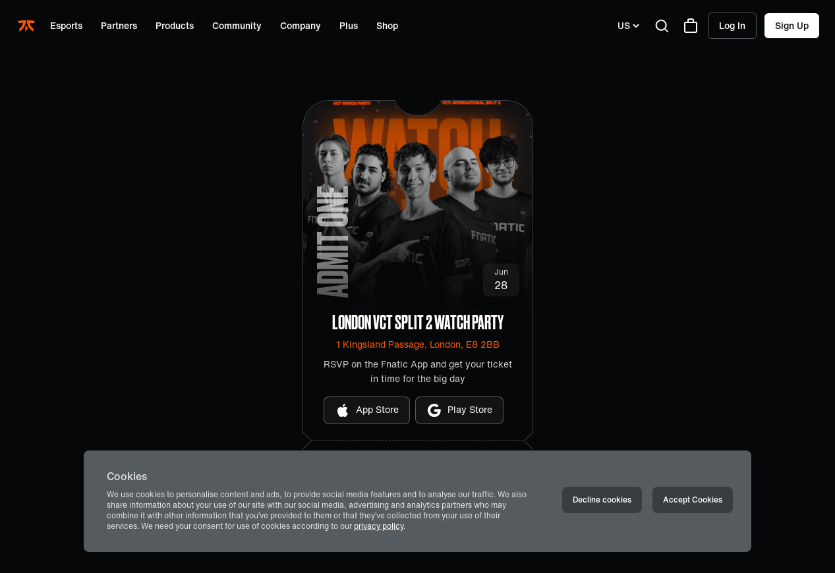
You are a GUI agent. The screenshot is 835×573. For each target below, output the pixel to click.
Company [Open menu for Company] (300, 25)
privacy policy (378, 526)
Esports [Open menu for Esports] (66, 25)
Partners (119, 25)
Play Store (459, 410)
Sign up (792, 25)
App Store (367, 410)
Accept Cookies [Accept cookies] (692, 499)
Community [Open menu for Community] (237, 25)
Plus (348, 25)
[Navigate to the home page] (28, 26)
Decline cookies (602, 499)
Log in (732, 25)
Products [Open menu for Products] (175, 25)
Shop (387, 25)
